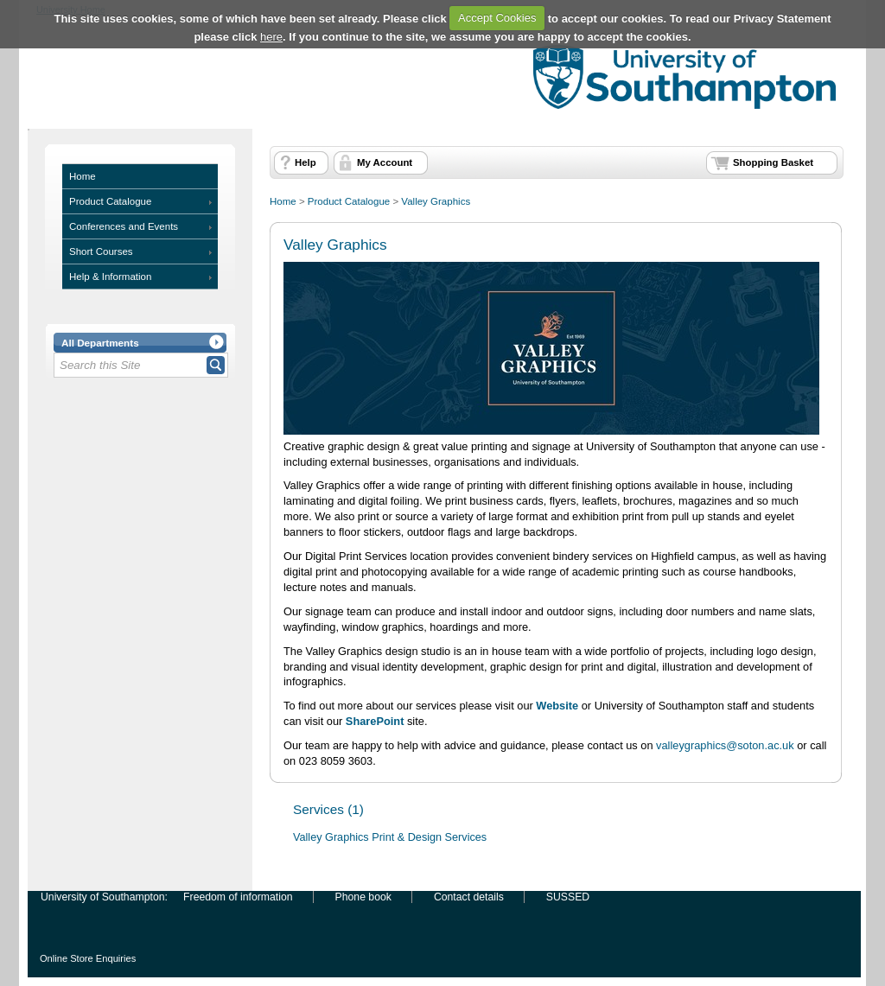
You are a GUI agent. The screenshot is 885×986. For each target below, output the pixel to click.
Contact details (469, 897)
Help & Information (110, 276)
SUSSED (567, 897)
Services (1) (328, 809)
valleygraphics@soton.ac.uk (725, 745)
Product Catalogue (110, 201)
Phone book (363, 897)
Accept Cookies (497, 17)
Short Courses (101, 251)
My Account (384, 162)
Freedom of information (237, 897)
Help (305, 162)
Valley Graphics (435, 201)
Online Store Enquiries (88, 958)
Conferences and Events (123, 226)
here (271, 36)
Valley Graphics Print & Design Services (390, 837)
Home (82, 176)
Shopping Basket (773, 162)
